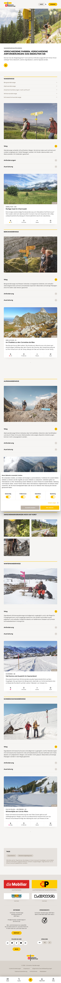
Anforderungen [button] (30, 161)
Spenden (52, 4)
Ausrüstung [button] (30, 167)
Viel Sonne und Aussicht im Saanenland (22, 678)
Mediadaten (43, 971)
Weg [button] (30, 147)
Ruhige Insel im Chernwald (17, 210)
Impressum (26, 968)
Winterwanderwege (10, 94)
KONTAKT (16, 932)
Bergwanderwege (10, 82)
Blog (16, 948)
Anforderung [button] (30, 295)
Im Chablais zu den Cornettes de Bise (21, 344)
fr (45, 942)
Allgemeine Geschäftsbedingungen (42, 968)
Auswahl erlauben (30, 507)
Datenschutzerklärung (21, 971)
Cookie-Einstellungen (15, 968)
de (39, 942)
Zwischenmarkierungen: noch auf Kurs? (17, 90)
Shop (41, 4)
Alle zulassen (49, 507)
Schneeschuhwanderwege (12, 98)
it (49, 942)
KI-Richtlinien (33, 971)
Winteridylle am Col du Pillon (18, 814)
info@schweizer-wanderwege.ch (16, 919)
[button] (30, 122)
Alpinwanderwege (10, 86)
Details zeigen (52, 503)
